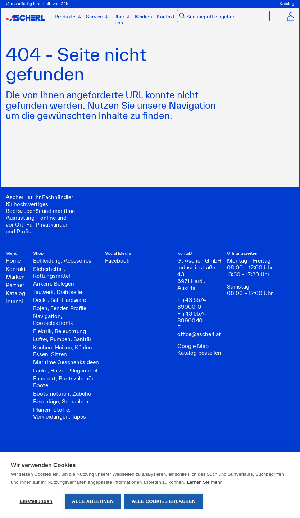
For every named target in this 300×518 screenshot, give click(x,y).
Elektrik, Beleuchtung (59, 331)
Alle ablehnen (93, 501)
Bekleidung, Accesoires (62, 261)
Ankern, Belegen (53, 284)
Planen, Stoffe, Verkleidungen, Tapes (59, 413)
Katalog (286, 3)
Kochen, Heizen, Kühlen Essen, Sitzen (62, 350)
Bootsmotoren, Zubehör (63, 393)
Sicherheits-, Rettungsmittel (51, 272)
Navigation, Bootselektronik (53, 319)
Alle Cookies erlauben (164, 501)
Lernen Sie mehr (204, 482)
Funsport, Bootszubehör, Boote (64, 381)
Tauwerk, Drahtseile (57, 292)
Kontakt (165, 16)
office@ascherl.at (199, 334)
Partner (15, 285)
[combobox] (227, 16)
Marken (143, 16)
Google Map (193, 346)
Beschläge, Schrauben (60, 401)
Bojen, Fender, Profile (59, 308)
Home (13, 261)
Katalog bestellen (199, 353)
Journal (14, 301)
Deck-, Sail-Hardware (59, 300)
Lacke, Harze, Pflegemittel (65, 370)
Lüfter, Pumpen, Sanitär (62, 339)
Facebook (117, 261)
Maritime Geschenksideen (66, 362)
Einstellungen (35, 501)
